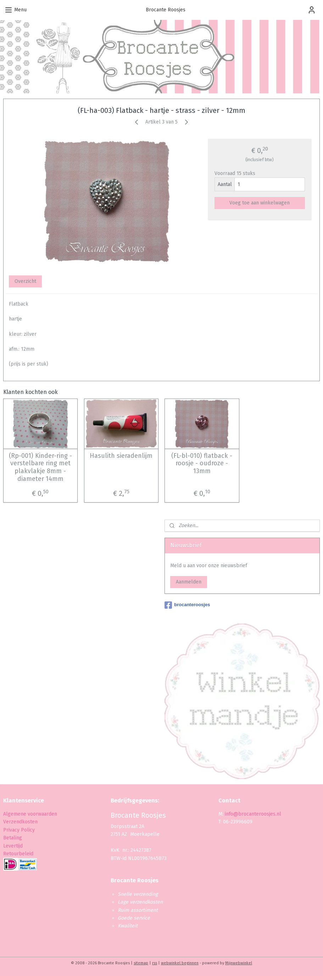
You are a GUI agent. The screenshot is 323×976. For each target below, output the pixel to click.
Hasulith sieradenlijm (121, 456)
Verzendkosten (20, 822)
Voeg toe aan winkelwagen (259, 203)
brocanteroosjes (187, 605)
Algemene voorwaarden (30, 814)
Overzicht (25, 281)
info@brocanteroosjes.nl (253, 814)
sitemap (141, 963)
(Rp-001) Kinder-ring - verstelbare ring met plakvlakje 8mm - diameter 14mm (40, 467)
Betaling (12, 838)
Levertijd (13, 846)
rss (154, 963)
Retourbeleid (18, 854)
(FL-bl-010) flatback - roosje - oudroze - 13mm (201, 463)
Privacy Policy (19, 830)
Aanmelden (188, 582)
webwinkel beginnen (180, 963)
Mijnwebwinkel (238, 963)
